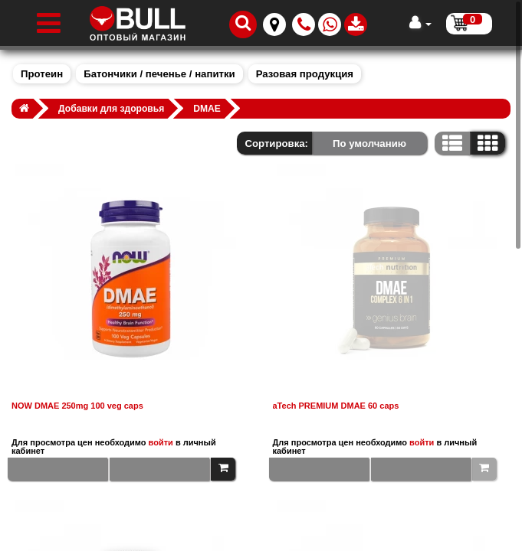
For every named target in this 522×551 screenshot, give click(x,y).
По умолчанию (369, 143)
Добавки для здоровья (111, 108)
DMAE (207, 108)
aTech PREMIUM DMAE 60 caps (336, 406)
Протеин (42, 74)
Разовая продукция (304, 74)
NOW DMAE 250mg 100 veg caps (77, 406)
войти (161, 442)
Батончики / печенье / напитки (159, 74)
